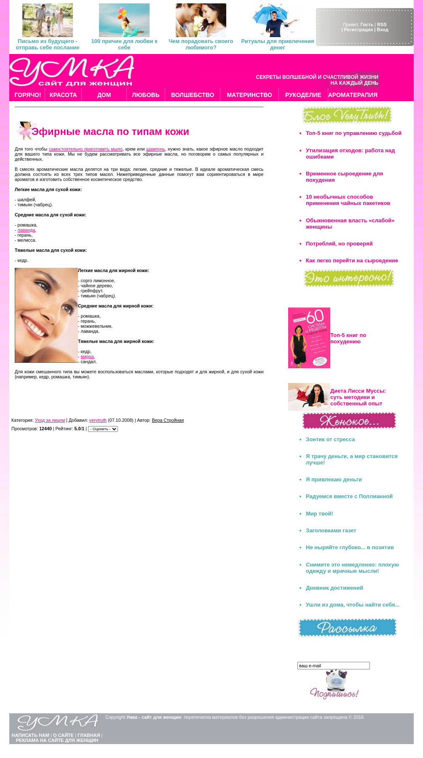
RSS (382, 24)
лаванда (26, 229)
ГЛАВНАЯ (89, 735)
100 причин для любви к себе (124, 44)
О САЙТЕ (63, 735)
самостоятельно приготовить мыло (86, 148)
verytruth (98, 420)
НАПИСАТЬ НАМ (30, 735)
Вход (382, 29)
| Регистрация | (358, 29)
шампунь (155, 148)
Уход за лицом (50, 420)
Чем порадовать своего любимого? (201, 44)
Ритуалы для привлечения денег (277, 44)
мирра (87, 356)
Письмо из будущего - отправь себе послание (47, 44)
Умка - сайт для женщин (153, 717)
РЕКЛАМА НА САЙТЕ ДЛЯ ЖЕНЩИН (57, 740)
